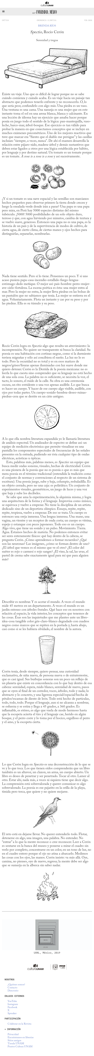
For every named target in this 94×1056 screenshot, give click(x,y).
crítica (5, 20)
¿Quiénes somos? (16, 984)
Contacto (12, 988)
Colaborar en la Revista (19, 1024)
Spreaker (12, 1013)
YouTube (12, 1001)
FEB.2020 (88, 20)
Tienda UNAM (16, 1043)
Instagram (13, 1004)
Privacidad (13, 1034)
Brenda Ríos (47, 26)
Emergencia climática (46, 20)
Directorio (13, 991)
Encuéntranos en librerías (21, 1037)
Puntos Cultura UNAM (20, 1046)
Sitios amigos (14, 1040)
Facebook (12, 1007)
